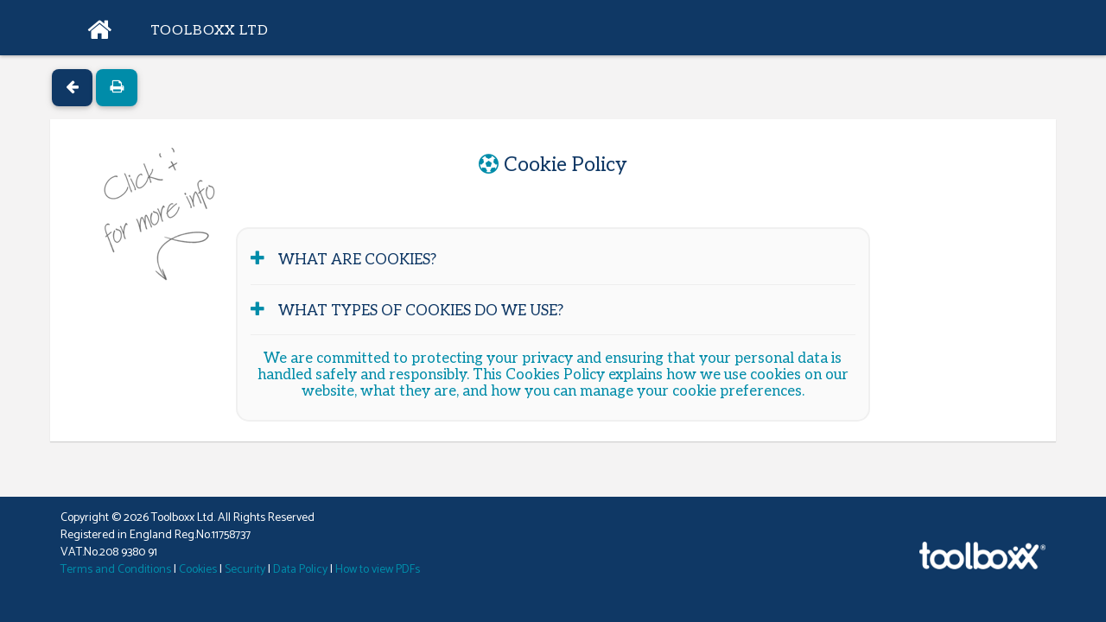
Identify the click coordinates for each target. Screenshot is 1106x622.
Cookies (198, 570)
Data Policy (300, 570)
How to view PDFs (377, 570)
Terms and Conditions (115, 570)
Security (245, 570)
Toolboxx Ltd (209, 30)
